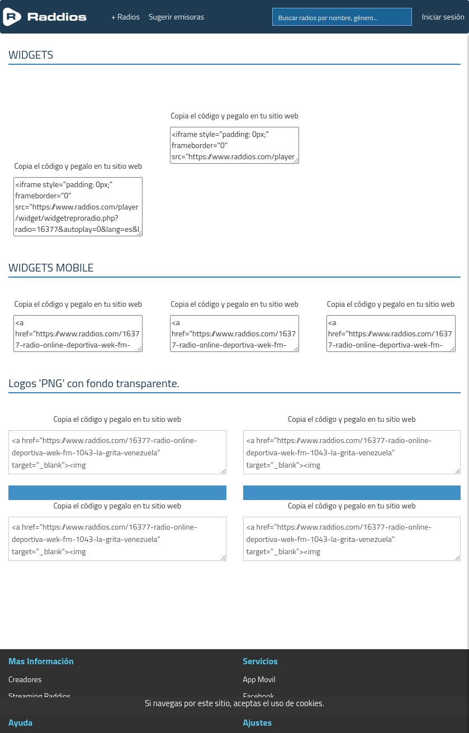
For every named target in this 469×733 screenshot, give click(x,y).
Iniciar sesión (443, 16)
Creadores (24, 679)
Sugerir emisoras (176, 16)
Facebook (258, 696)
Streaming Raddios (39, 696)
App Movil (259, 679)
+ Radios (125, 16)
